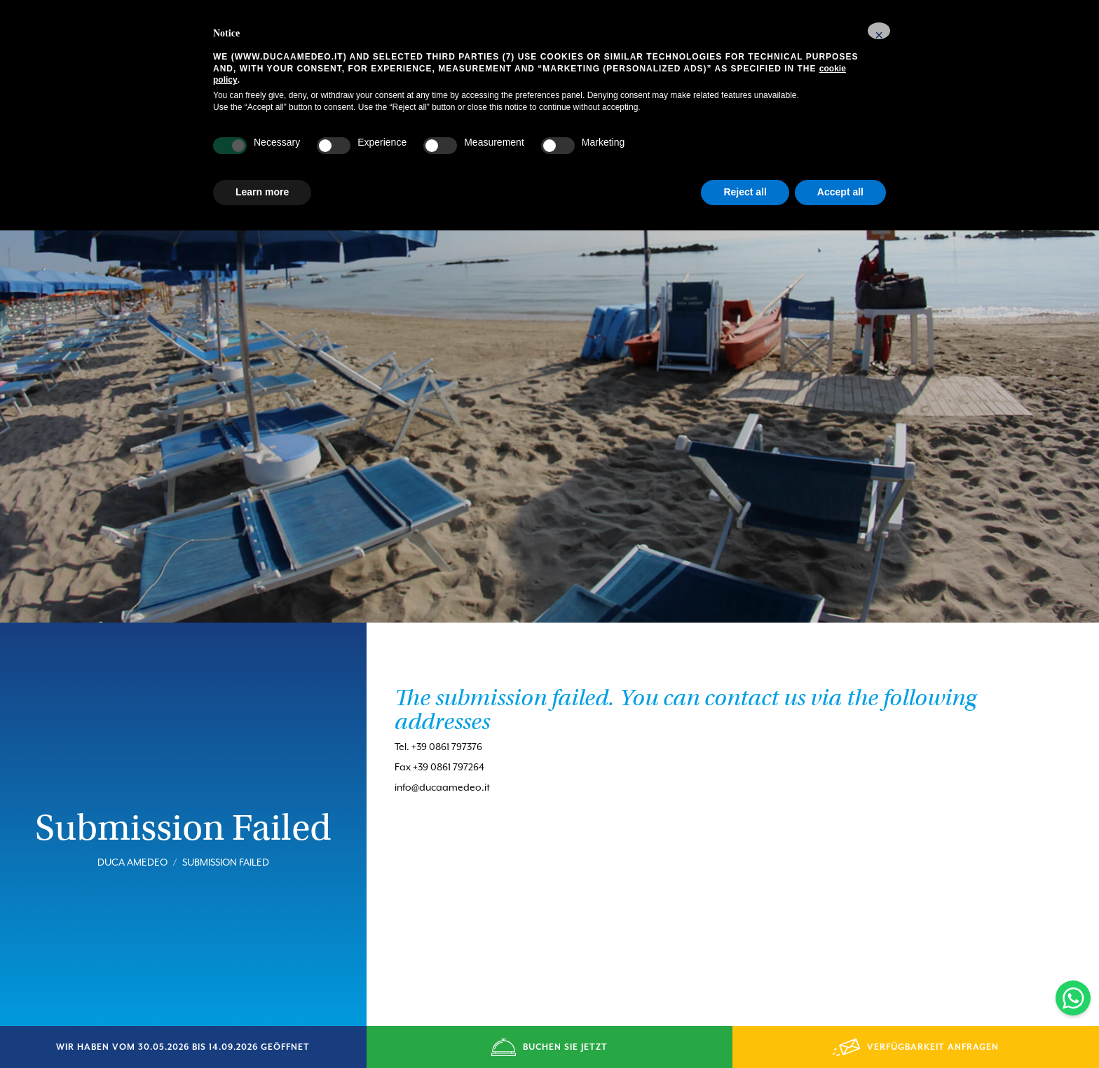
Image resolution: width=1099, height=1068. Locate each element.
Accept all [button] (840, 191)
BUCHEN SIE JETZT (549, 1047)
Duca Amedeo (132, 839)
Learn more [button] (262, 191)
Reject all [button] (744, 191)
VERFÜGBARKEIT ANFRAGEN (916, 1047)
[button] (879, 30)
